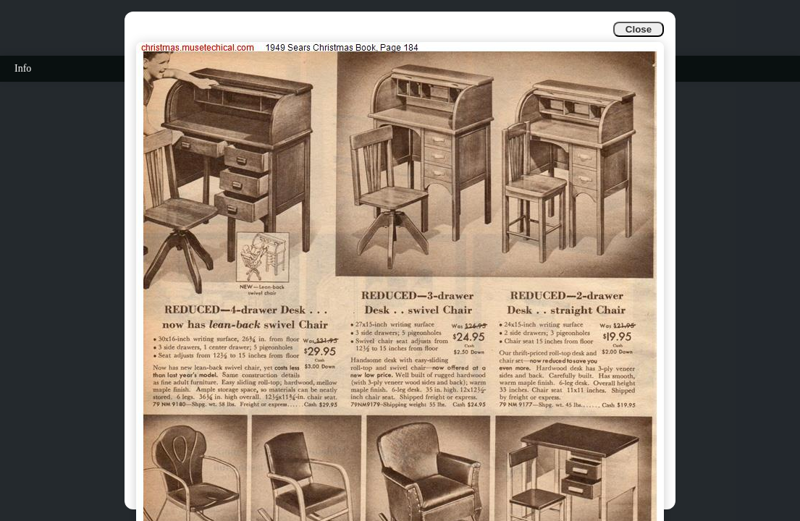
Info (22, 68)
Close (639, 29)
